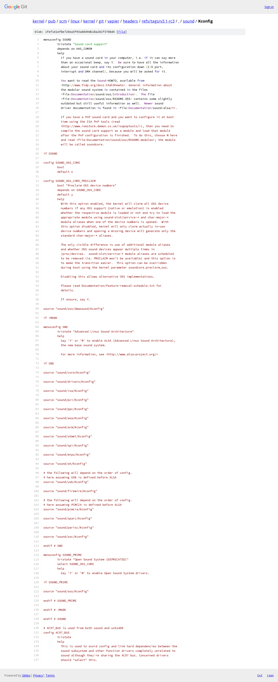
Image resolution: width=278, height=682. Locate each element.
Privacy (38, 675)
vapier (113, 21)
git (101, 21)
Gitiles (26, 675)
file (121, 32)
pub (52, 21)
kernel (38, 21)
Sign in (269, 7)
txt (259, 675)
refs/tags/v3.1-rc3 (158, 21)
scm (63, 21)
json (270, 675)
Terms (50, 675)
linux (75, 21)
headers (130, 21)
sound (188, 21)
